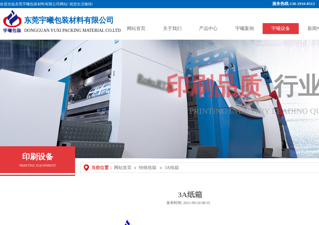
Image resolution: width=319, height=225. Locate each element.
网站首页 (122, 167)
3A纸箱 (171, 167)
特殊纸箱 (147, 167)
